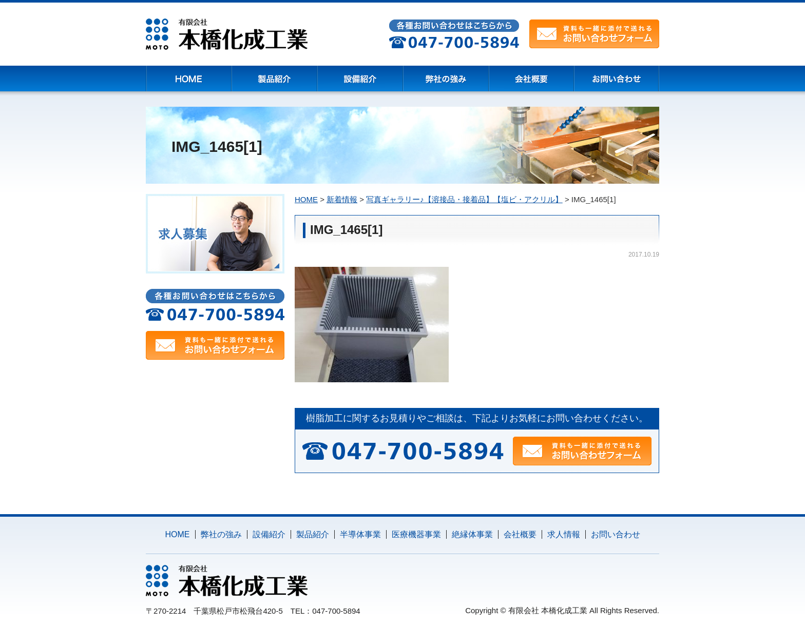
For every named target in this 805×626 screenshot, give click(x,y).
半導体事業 (360, 534)
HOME (177, 534)
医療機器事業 (416, 534)
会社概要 (520, 534)
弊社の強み (221, 534)
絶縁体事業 (472, 534)
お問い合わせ (615, 534)
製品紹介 (312, 534)
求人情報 (563, 534)
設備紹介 (269, 534)
